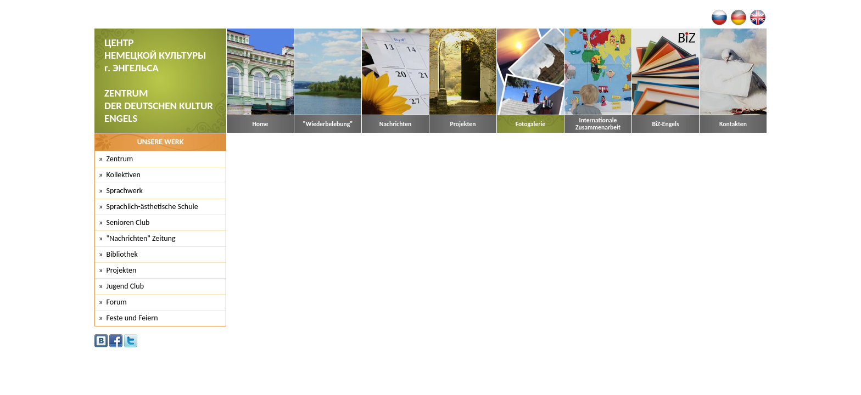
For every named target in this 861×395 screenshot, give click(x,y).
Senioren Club (128, 222)
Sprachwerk (125, 190)
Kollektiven (124, 174)
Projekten (463, 124)
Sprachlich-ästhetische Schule (152, 206)
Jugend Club (125, 286)
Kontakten (733, 124)
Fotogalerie (530, 124)
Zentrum (120, 158)
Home (261, 124)
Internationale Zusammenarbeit (597, 124)
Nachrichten (395, 124)
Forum (117, 302)
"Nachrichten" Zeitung (141, 238)
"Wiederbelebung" (328, 124)
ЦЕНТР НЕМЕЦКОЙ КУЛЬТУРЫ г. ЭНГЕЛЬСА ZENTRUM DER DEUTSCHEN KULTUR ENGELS (158, 80)
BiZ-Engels (665, 124)
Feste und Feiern (132, 318)
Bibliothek (122, 254)
